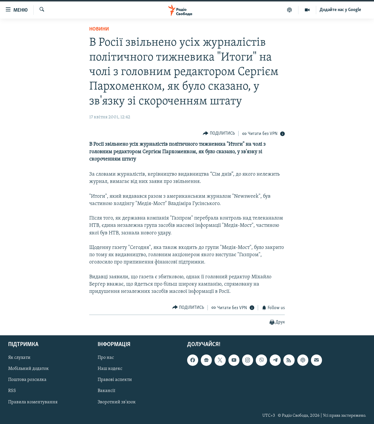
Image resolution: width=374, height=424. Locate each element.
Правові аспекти (115, 379)
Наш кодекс (110, 368)
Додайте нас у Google (340, 10)
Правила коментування (33, 402)
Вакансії (106, 391)
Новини (99, 29)
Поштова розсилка (27, 379)
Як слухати (19, 357)
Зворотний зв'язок (117, 402)
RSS (12, 391)
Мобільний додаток (28, 368)
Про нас (106, 357)
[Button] (219, 133)
